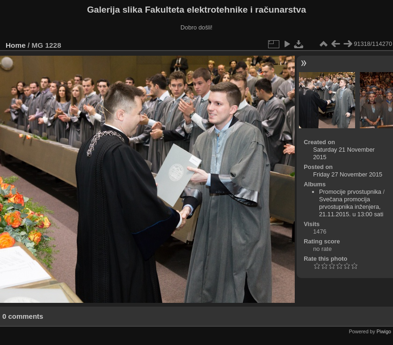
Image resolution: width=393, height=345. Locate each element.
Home (16, 45)
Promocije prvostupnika (350, 191)
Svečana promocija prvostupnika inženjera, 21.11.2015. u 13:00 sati (351, 207)
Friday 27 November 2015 (347, 174)
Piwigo (384, 331)
